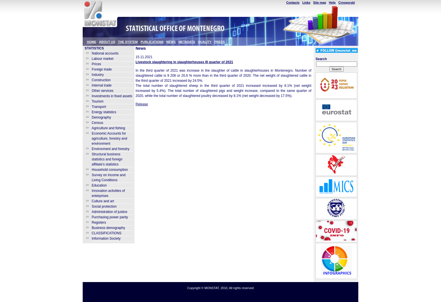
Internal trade (102, 85)
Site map (319, 2)
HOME (91, 42)
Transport (99, 107)
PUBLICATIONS (152, 42)
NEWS (171, 42)
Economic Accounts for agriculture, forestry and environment (109, 138)
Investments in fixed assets (112, 96)
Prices (96, 64)
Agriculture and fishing (108, 128)
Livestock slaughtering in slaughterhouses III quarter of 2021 (184, 62)
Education (99, 185)
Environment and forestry (110, 149)
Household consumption (110, 170)
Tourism (98, 101)
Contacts (293, 2)
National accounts (105, 53)
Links (306, 2)
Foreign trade (102, 69)
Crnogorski (346, 2)
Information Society (106, 238)
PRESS (219, 42)
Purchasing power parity (110, 217)
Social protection (104, 206)
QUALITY (205, 42)
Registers (99, 222)
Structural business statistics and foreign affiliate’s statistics (107, 159)
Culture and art (103, 201)
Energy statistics (104, 112)
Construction (101, 80)
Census (97, 123)
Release (142, 104)
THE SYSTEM (128, 42)
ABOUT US (107, 42)
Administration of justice (109, 212)
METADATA (186, 42)
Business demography (108, 228)
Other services (102, 91)
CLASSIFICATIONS (107, 233)
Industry (98, 75)
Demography (101, 117)
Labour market (102, 59)
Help (332, 2)
